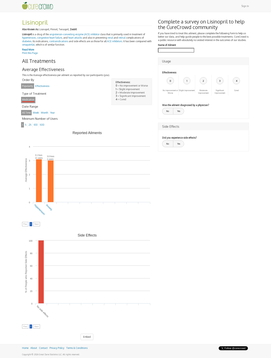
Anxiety (49, 207)
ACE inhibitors (114, 41)
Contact (43, 347)
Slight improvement (187, 90)
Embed (87, 336)
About (33, 347)
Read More (28, 49)
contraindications (58, 41)
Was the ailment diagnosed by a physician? (185, 105)
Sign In (245, 6)
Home (25, 347)
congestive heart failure (49, 37)
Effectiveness (169, 72)
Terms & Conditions (77, 347)
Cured (236, 90)
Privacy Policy (57, 347)
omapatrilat (28, 44)
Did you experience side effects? (179, 137)
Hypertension (40, 210)
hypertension (29, 37)
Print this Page (30, 53)
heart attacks (75, 37)
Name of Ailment (167, 45)
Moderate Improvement (203, 91)
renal (110, 37)
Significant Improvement (219, 91)
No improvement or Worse (170, 91)
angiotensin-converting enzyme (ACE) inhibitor (74, 34)
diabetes (26, 41)
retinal (122, 37)
